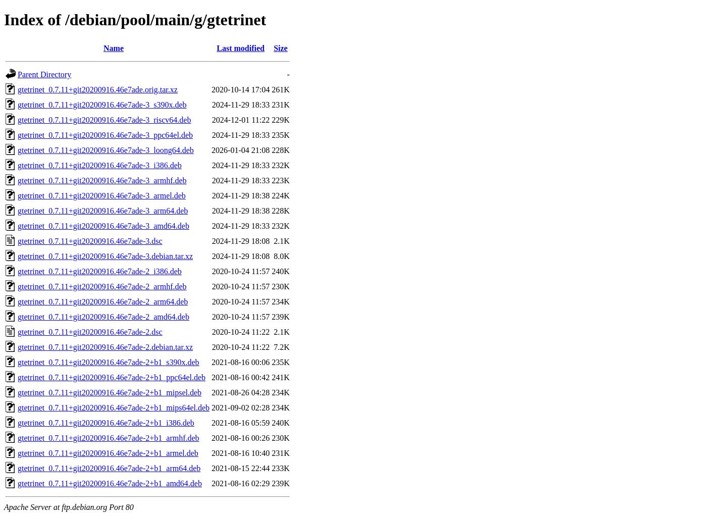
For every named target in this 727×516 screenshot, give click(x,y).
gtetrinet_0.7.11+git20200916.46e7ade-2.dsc (90, 332)
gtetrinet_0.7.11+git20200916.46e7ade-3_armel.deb (102, 195)
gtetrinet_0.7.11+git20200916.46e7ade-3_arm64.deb (103, 211)
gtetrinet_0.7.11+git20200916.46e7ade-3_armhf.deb (102, 180)
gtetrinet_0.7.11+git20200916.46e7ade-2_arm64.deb (103, 301)
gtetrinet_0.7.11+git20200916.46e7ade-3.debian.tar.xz (105, 256)
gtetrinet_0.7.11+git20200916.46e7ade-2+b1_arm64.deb (109, 468)
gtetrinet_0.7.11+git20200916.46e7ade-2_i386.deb (100, 271)
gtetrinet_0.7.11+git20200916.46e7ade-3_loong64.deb (106, 150)
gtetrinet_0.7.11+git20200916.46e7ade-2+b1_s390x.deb (108, 362)
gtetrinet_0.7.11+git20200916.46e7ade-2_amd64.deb (103, 317)
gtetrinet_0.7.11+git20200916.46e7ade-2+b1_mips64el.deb (114, 407)
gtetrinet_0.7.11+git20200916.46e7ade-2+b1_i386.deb (106, 423)
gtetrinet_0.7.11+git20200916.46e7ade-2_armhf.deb (102, 286)
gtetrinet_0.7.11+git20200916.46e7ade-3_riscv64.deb (104, 120)
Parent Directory (44, 74)
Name (113, 48)
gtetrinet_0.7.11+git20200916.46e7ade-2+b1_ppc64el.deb (111, 377)
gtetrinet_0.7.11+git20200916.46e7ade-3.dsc (90, 241)
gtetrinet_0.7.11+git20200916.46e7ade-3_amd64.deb (103, 226)
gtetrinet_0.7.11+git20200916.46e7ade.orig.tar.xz (98, 89)
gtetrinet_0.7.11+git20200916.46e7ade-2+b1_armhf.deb (108, 438)
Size (281, 48)
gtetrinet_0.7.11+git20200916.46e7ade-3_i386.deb (100, 165)
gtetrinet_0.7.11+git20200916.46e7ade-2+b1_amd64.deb (110, 483)
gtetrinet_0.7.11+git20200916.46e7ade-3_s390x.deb (102, 104)
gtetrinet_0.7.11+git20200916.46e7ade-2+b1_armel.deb (108, 453)
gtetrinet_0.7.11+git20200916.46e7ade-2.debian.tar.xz (105, 347)
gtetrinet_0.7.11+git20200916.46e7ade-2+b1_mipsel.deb (109, 392)
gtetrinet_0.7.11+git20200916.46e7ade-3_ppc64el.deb (105, 135)
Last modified (241, 48)
